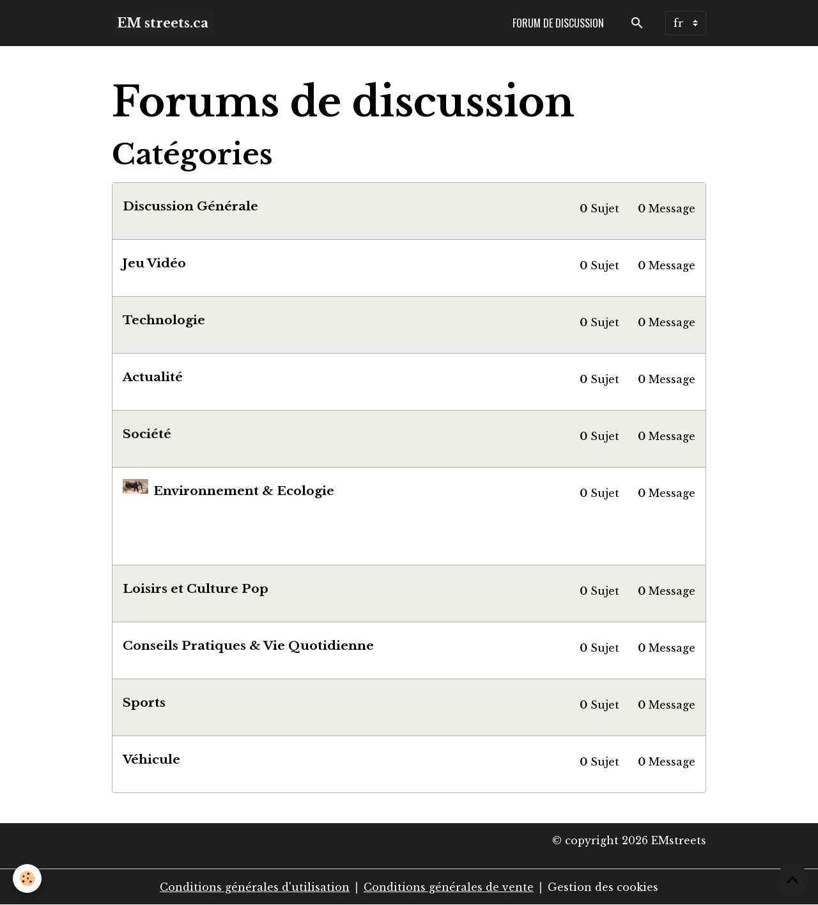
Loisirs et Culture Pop (195, 588)
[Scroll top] (792, 879)
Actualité (153, 376)
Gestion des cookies (603, 887)
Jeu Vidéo (154, 263)
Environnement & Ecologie (243, 490)
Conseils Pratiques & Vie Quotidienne (248, 645)
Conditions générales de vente (449, 887)
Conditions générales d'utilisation (255, 887)
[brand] (162, 23)
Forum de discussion (558, 23)
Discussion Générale (190, 206)
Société (147, 433)
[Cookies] (27, 878)
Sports (144, 702)
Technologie (164, 319)
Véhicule (151, 759)
